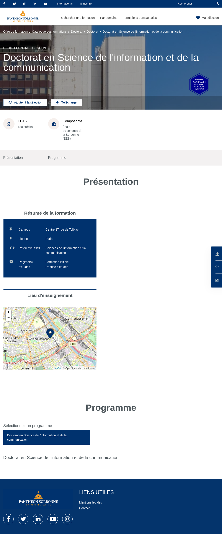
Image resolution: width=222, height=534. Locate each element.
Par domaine (108, 17)
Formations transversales (140, 17)
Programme (57, 157)
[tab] (46, 437)
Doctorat (76, 31)
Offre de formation (15, 31)
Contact (84, 508)
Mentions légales (90, 502)
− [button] (8, 317)
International (65, 3)
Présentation (13, 157)
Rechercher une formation (77, 17)
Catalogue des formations (49, 31)
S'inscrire (86, 3)
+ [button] (8, 312)
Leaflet (57, 368)
